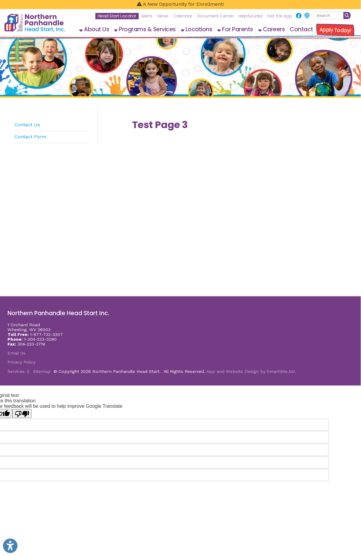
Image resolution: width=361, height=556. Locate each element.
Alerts (147, 16)
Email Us (17, 353)
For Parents (235, 29)
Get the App (279, 16)
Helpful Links (251, 16)
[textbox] (328, 15)
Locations (196, 29)
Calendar (182, 16)
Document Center (215, 16)
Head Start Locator (117, 16)
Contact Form (30, 137)
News (162, 16)
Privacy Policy (21, 362)
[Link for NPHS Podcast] (307, 16)
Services (16, 371)
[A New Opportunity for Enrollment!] (180, 4)
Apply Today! (335, 30)
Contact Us (27, 124)
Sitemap (42, 371)
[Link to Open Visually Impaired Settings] (10, 546)
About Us (94, 29)
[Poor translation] (22, 413)
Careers (271, 29)
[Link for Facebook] (299, 16)
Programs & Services (145, 29)
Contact (301, 29)
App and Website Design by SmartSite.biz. (251, 371)
